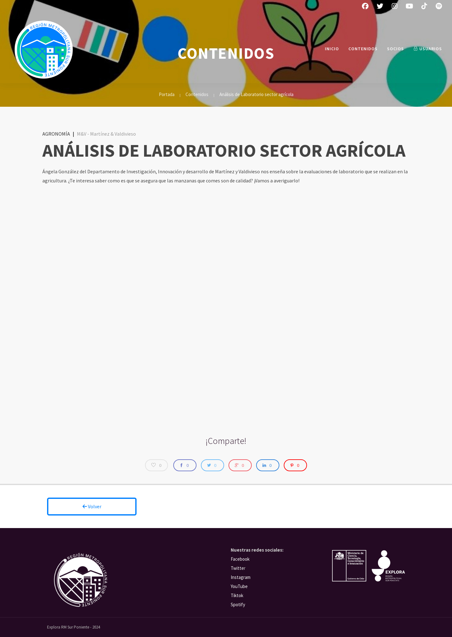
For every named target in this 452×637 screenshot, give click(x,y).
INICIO (332, 48)
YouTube (239, 586)
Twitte (237, 568)
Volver (92, 506)
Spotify (238, 604)
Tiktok (237, 595)
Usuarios (427, 48)
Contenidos (363, 48)
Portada (167, 94)
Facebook (240, 559)
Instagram (240, 577)
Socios (395, 48)
